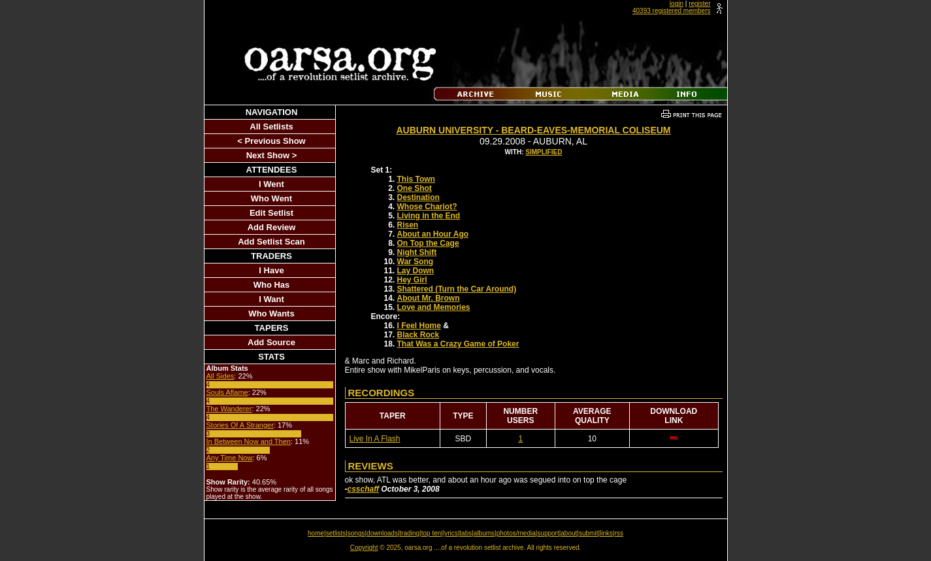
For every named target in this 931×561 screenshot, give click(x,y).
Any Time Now (229, 458)
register (699, 3)
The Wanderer (229, 409)
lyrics (450, 533)
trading (410, 533)
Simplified (543, 152)
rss (619, 533)
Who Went (271, 198)
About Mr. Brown (428, 298)
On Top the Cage (428, 243)
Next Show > (271, 155)
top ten (431, 533)
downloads (382, 533)
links (606, 533)
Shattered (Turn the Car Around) (457, 289)
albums (484, 533)
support (548, 533)
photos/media (516, 533)
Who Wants (271, 313)
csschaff (363, 489)
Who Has (271, 285)
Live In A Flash (375, 438)
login (676, 3)
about (569, 533)
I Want (271, 299)
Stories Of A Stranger (240, 425)
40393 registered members (671, 10)
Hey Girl (412, 279)
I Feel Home (419, 325)
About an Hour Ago (433, 234)
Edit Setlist (271, 213)
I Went (271, 184)
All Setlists (271, 126)
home (316, 533)
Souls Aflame (227, 392)
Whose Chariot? (427, 206)
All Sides (220, 376)
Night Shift (417, 252)
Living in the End (429, 215)
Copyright (364, 547)
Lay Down (415, 270)
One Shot (414, 188)
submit (588, 533)
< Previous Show (271, 141)
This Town (416, 179)
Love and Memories (433, 307)
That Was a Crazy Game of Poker (458, 343)
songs (356, 533)
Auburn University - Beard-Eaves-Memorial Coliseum (533, 130)
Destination (418, 197)
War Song (415, 261)
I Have (271, 270)
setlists (336, 533)
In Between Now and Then (248, 441)
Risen (408, 225)
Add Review (272, 227)
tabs (465, 533)
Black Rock (418, 334)
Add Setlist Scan (271, 241)
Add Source (271, 342)
